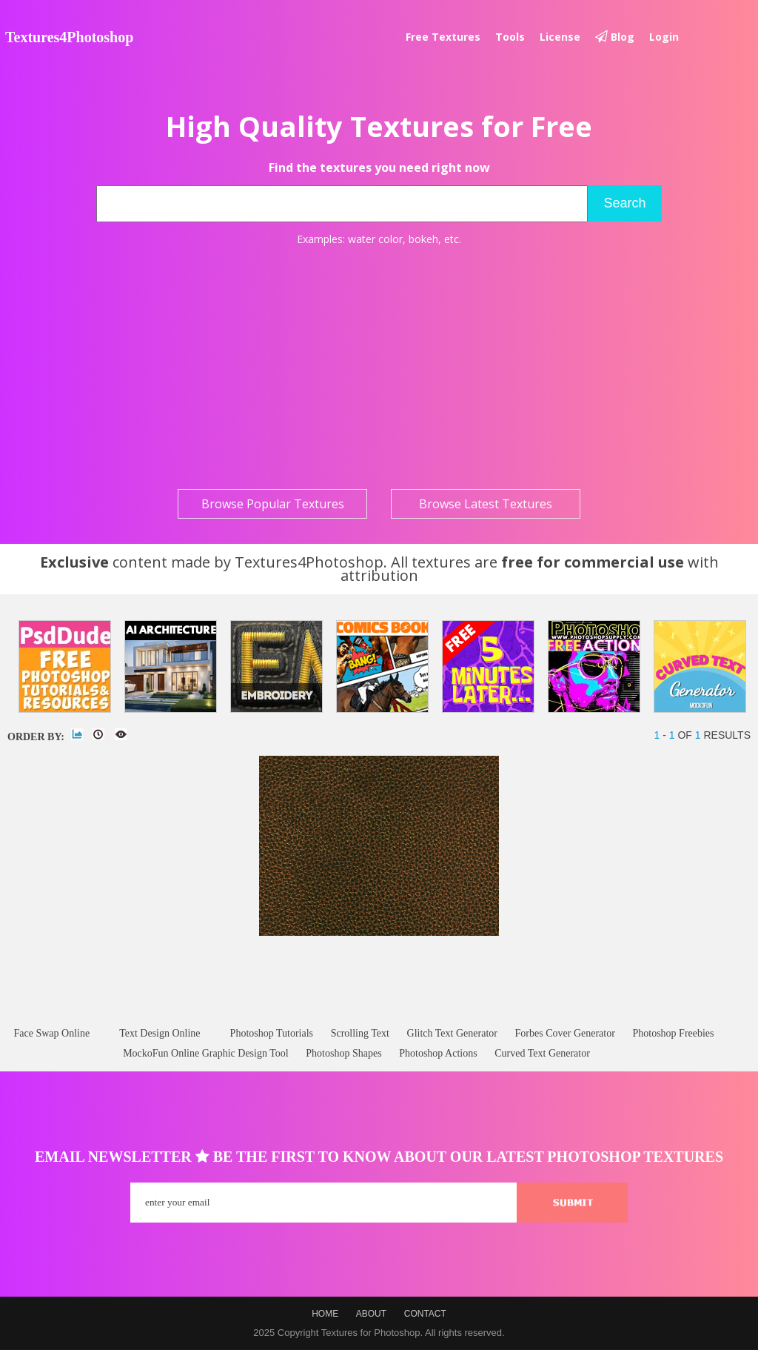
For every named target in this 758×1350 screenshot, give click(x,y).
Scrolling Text (360, 1033)
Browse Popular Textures (272, 504)
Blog (614, 37)
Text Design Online (159, 1033)
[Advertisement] (379, 367)
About (371, 1314)
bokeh (423, 239)
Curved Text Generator (542, 1053)
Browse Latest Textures (485, 504)
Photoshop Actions (438, 1053)
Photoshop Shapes (343, 1053)
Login (664, 37)
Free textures (443, 37)
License (560, 37)
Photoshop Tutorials (271, 1033)
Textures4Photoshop (69, 37)
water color (375, 239)
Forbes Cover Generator (565, 1033)
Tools (510, 37)
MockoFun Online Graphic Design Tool (206, 1053)
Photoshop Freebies (673, 1033)
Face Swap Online (51, 1033)
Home (325, 1314)
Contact (425, 1314)
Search (624, 203)
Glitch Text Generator (452, 1033)
